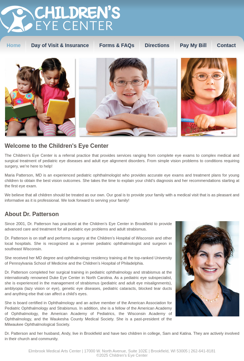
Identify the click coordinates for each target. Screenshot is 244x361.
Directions (157, 45)
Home (14, 45)
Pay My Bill (193, 45)
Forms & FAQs (116, 45)
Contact (226, 45)
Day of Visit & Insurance (60, 45)
